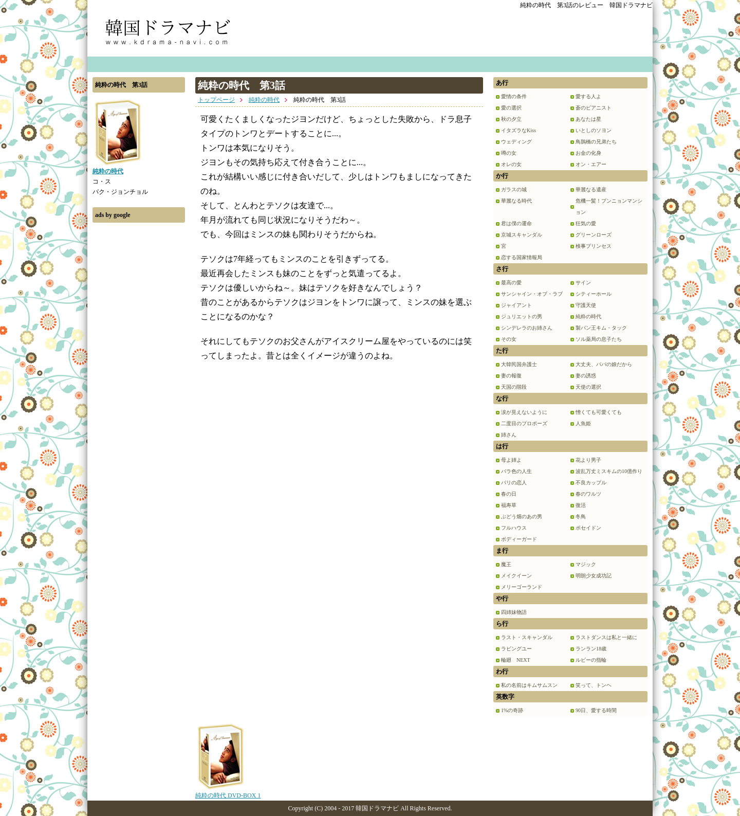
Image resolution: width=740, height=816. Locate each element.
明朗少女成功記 (594, 575)
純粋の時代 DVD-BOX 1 (228, 792)
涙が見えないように (524, 412)
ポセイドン (588, 528)
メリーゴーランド (521, 587)
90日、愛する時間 (596, 710)
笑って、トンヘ (594, 685)
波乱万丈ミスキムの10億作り (609, 471)
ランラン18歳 (591, 648)
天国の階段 (514, 387)
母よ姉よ (511, 460)
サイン (583, 282)
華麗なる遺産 (591, 189)
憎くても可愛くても (599, 412)
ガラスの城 (514, 189)
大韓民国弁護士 (519, 364)
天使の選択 (588, 387)
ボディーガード (519, 539)
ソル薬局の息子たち (599, 339)
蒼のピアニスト (594, 108)
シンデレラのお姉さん (526, 328)
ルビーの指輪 (591, 660)
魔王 (506, 564)
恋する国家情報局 (521, 257)
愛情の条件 (514, 96)
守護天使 (586, 305)
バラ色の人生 (516, 471)
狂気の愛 (586, 223)
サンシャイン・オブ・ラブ (532, 294)
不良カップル (591, 482)
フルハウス (514, 528)
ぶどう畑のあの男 (521, 516)
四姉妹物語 (514, 612)
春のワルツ (588, 494)
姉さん (508, 435)
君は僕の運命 (516, 223)
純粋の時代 (264, 99)
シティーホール (594, 294)
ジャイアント (516, 305)
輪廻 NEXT (515, 660)
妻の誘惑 (586, 375)
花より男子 (588, 460)
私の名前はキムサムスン (529, 685)
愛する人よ (588, 96)
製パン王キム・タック (601, 328)
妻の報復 (511, 375)
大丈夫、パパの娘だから (604, 364)
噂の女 (508, 153)
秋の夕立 (511, 119)
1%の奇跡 (512, 710)
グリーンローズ (594, 235)
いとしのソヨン (594, 130)
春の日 (508, 494)
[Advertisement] (139, 382)
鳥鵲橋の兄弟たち (596, 141)
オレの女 (511, 164)
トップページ (216, 99)
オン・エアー (591, 164)
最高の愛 (511, 282)
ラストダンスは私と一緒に (606, 637)
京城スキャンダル (521, 235)
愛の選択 (511, 108)
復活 (581, 505)
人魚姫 (583, 423)
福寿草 (508, 505)
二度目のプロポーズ (524, 423)
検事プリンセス (594, 246)
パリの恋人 (514, 482)
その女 (508, 339)
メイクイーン (516, 575)
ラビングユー (516, 648)
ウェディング (516, 141)
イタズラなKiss (518, 130)
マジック (586, 564)
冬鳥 (581, 516)
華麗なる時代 (516, 201)
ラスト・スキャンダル (526, 637)
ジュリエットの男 (521, 316)
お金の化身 (588, 153)
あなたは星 (588, 119)
